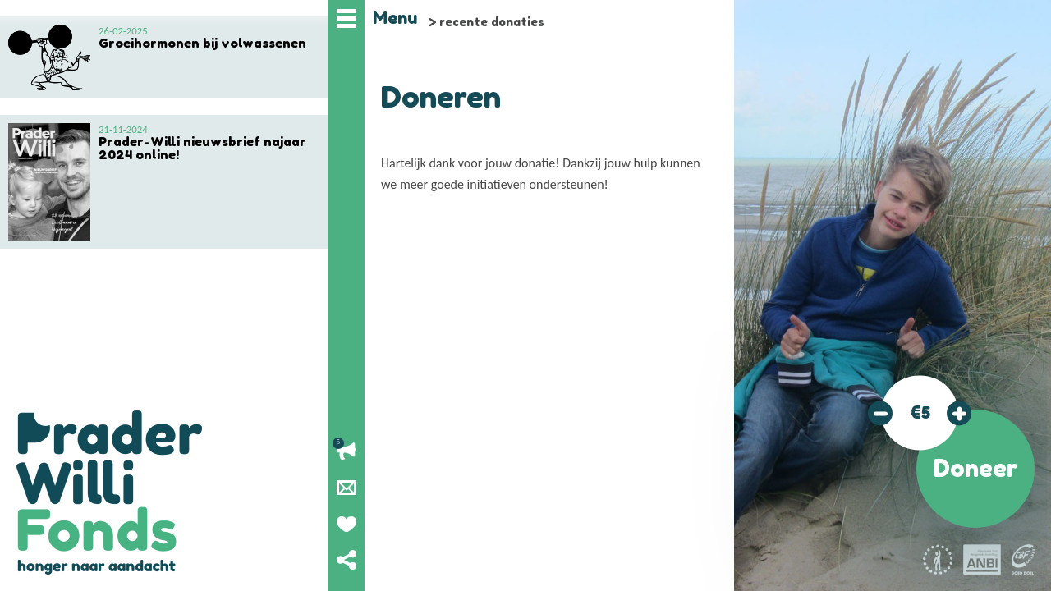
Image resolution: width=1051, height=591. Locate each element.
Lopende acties (346, 451)
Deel (346, 560)
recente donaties (491, 22)
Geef (346, 524)
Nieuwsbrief (346, 488)
